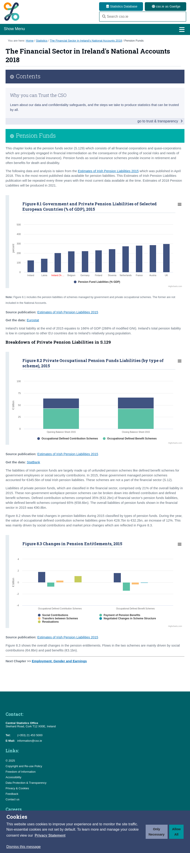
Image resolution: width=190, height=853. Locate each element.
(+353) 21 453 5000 (30, 735)
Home (30, 40)
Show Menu (95, 29)
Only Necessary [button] (157, 831)
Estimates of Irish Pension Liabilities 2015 (108, 171)
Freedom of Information (20, 771)
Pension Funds (134, 40)
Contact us (12, 799)
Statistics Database (121, 6)
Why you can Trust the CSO (38, 95)
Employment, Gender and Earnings (59, 661)
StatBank (33, 462)
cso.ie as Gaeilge (165, 6)
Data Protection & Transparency (26, 782)
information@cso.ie (29, 740)
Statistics (41, 40)
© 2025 (10, 760)
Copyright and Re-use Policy (24, 766)
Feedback (12, 793)
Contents (28, 76)
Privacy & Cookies (17, 788)
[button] (50, 835)
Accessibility (13, 777)
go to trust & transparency (160, 121)
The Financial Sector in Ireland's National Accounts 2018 (86, 40)
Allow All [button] (176, 831)
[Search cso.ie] (142, 17)
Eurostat (33, 320)
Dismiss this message (23, 847)
